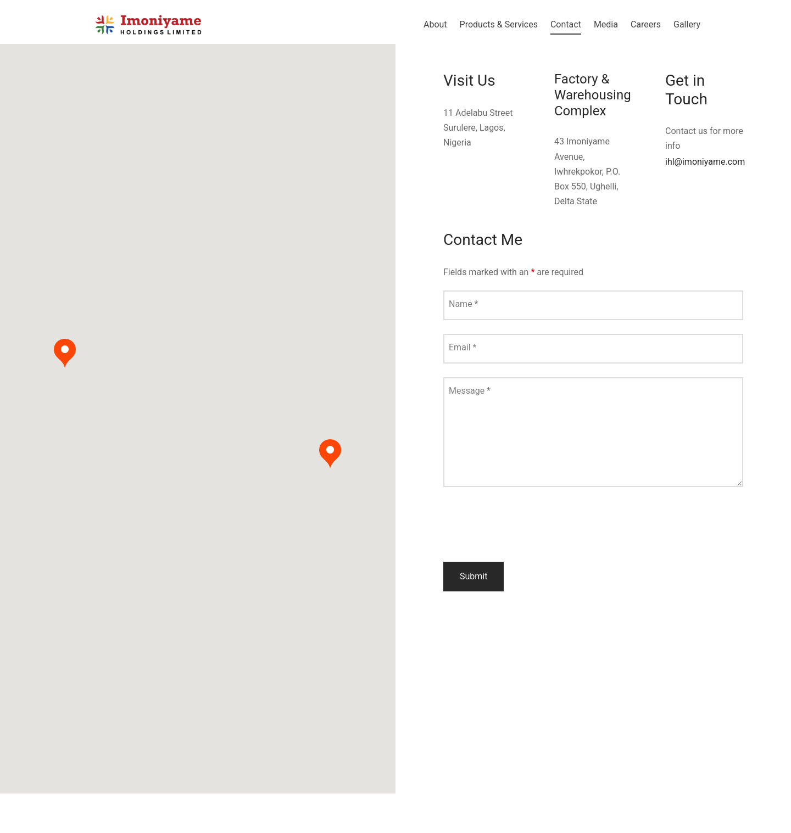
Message (470, 390)
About (435, 24)
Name (463, 304)
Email (462, 347)
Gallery (686, 24)
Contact (565, 24)
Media (606, 24)
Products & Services (499, 24)
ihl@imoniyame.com (705, 161)
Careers (646, 24)
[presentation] (526, 526)
